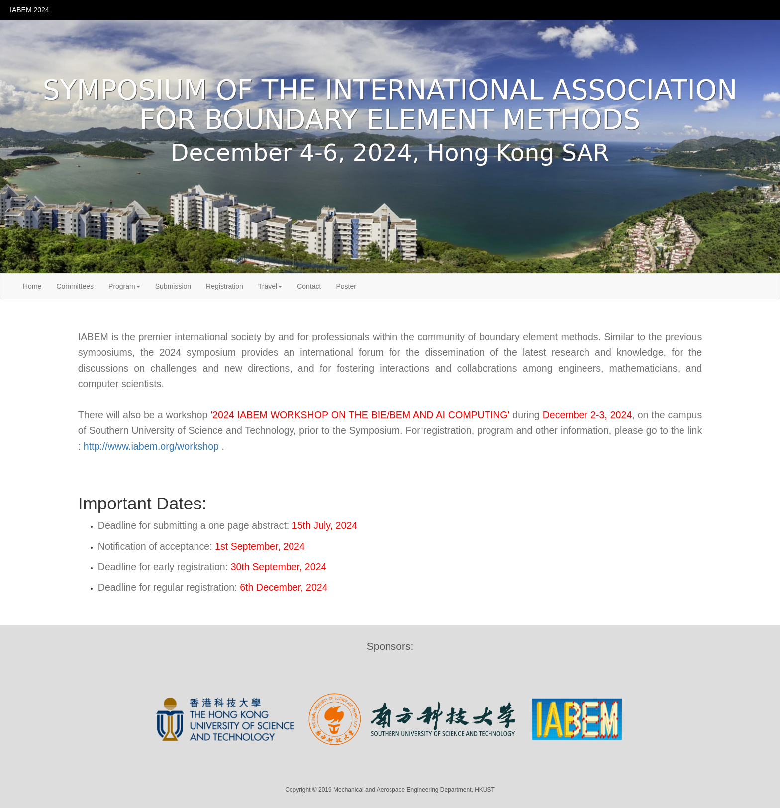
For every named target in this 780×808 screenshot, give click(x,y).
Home (32, 286)
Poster (346, 286)
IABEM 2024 (29, 10)
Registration (224, 286)
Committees (75, 286)
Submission (173, 286)
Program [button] (124, 286)
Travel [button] (270, 286)
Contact (309, 286)
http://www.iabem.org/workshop (153, 446)
